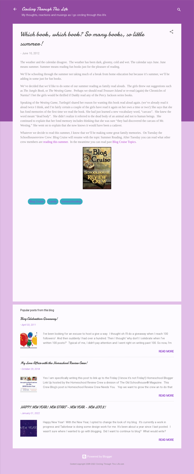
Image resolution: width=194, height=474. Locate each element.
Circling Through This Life (45, 9)
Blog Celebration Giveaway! (39, 319)
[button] (171, 32)
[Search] (179, 10)
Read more (166, 351)
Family (53, 201)
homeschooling (71, 201)
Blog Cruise (37, 201)
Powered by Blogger (97, 456)
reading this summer (55, 141)
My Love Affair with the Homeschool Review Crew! (53, 363)
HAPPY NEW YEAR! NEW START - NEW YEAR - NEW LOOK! (63, 407)
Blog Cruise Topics (124, 141)
